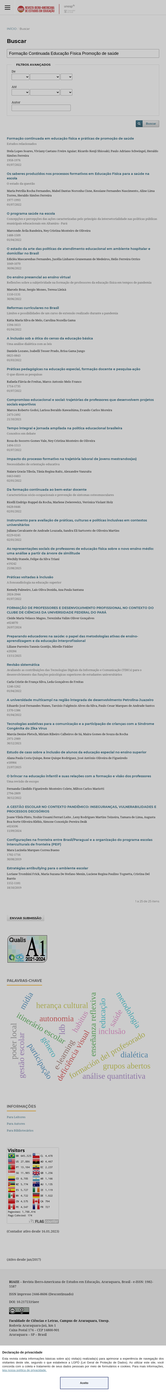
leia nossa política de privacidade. (24, 1370)
